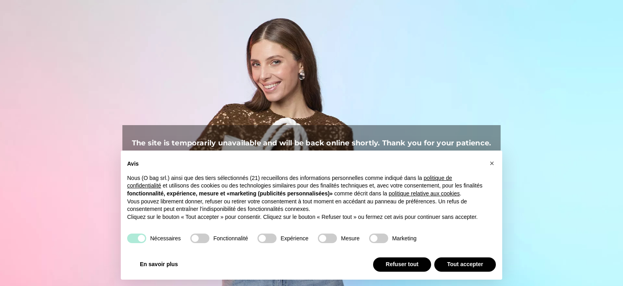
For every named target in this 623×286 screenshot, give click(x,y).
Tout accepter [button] (465, 264)
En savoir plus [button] (159, 264)
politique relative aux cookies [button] (424, 193)
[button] (492, 163)
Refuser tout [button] (402, 264)
